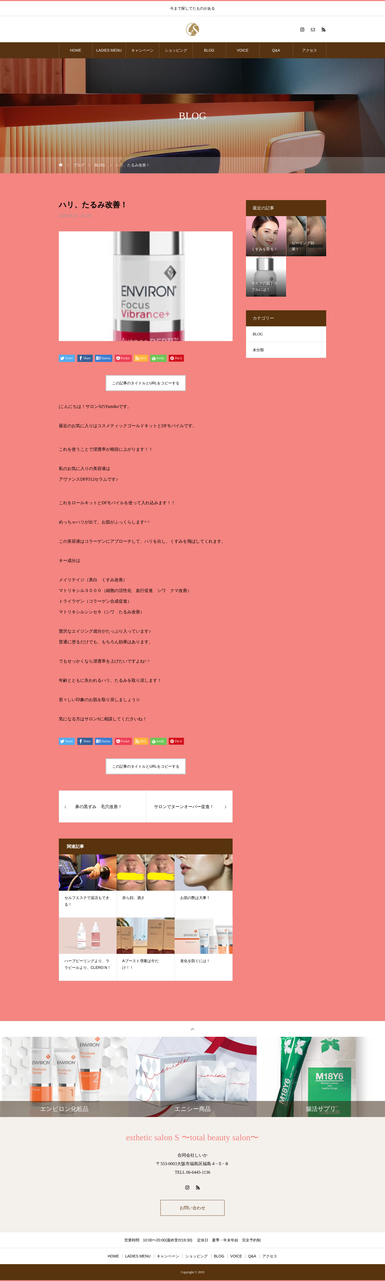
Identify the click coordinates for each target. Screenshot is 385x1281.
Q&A (276, 50)
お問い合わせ (192, 1208)
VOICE (243, 50)
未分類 (258, 350)
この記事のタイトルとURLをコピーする (145, 383)
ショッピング (176, 50)
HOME (75, 50)
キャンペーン (142, 50)
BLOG (209, 50)
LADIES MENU (109, 50)
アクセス (309, 50)
